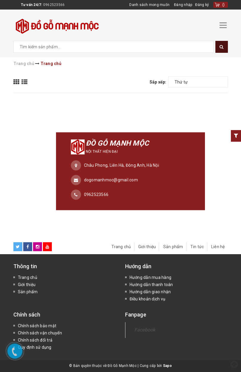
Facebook (145, 330)
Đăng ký (202, 5)
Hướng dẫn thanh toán (151, 284)
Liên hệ (218, 246)
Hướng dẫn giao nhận (150, 291)
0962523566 (54, 5)
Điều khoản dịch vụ (148, 299)
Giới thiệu (147, 246)
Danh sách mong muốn (149, 5)
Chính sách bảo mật (37, 325)
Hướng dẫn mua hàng (151, 277)
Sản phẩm (173, 246)
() (223, 5)
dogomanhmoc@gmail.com (111, 179)
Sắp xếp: (158, 82)
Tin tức (197, 246)
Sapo (167, 366)
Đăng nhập (183, 5)
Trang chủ (121, 246)
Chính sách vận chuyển (40, 333)
